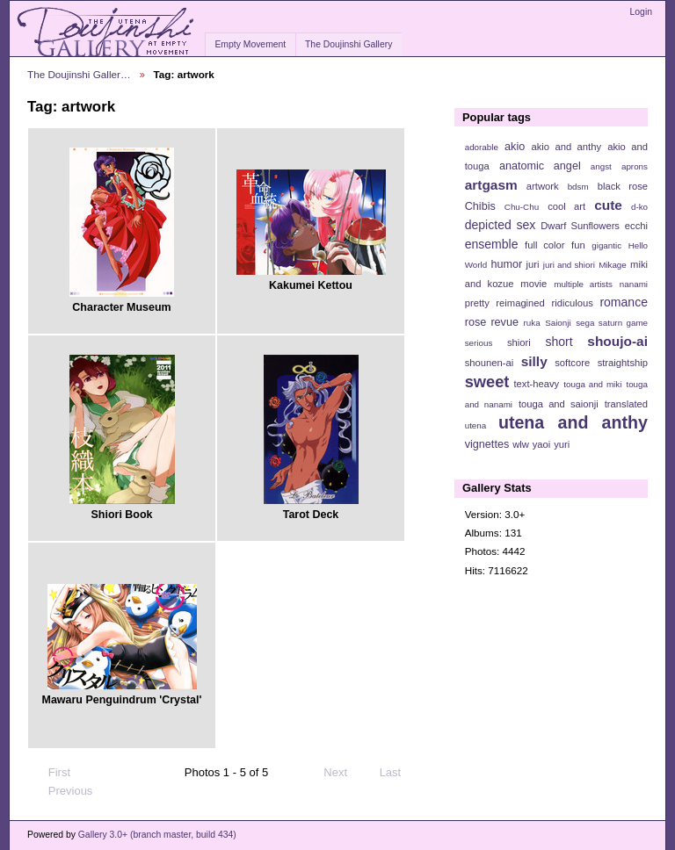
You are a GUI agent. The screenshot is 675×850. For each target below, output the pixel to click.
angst (601, 166)
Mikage (613, 265)
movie (533, 283)
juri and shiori (569, 265)
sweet (487, 381)
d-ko (639, 207)
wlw (520, 444)
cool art (566, 206)
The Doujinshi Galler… (79, 74)
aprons (634, 166)
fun (578, 245)
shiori (519, 342)
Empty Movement (250, 44)
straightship (623, 362)
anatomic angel (540, 166)
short (558, 342)
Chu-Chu (521, 207)
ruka (532, 323)
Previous (62, 791)
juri (533, 264)
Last (398, 773)
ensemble (492, 244)
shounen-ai (489, 362)
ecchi (636, 225)
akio (514, 146)
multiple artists (583, 284)
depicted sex (500, 225)
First (51, 773)
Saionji (557, 323)
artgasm (491, 184)
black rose (623, 186)
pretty (477, 303)
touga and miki (592, 384)
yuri (562, 444)
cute (608, 205)
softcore (572, 362)
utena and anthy (573, 422)
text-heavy (536, 383)
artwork (542, 186)
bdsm (578, 186)
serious (479, 343)
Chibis (480, 206)
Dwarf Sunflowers (580, 225)
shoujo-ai (617, 341)
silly (534, 361)
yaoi (542, 444)
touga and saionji (559, 404)
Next (343, 773)
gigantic (606, 245)
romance (623, 302)
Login (641, 12)
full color (544, 245)
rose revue (492, 322)
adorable (481, 147)
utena (476, 425)
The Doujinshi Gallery (348, 44)
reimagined (520, 303)
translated (626, 404)
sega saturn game (612, 323)
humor (506, 264)
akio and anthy (566, 146)
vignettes (487, 444)
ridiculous (571, 303)
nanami (634, 284)
